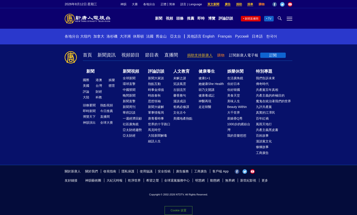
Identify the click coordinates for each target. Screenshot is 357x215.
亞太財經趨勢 (132, 130)
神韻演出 (89, 122)
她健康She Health (211, 84)
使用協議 (146, 171)
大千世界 (233, 112)
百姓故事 (262, 135)
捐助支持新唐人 (200, 55)
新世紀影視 (248, 180)
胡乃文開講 (206, 90)
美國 (86, 85)
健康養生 (207, 71)
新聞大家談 (156, 78)
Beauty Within (237, 107)
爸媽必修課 (181, 107)
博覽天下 (89, 116)
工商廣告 (262, 153)
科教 (99, 97)
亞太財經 (129, 135)
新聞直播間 (251, 18)
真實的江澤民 (265, 112)
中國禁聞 (129, 90)
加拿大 (98, 36)
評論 (86, 91)
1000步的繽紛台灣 (238, 127)
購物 (262, 4)
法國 (149, 36)
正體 (163, 4)
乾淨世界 (134, 180)
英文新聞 (213, 4)
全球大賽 (106, 122)
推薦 (190, 18)
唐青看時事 (156, 118)
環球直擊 (129, 84)
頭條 (180, 18)
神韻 (123, 4)
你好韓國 (233, 90)
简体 (172, 4)
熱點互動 (154, 84)
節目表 (152, 54)
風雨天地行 (264, 124)
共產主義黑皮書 (267, 130)
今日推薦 (106, 111)
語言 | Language (191, 4)
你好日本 (233, 84)
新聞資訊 (106, 54)
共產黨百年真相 (267, 90)
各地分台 (149, 4)
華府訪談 (129, 112)
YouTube (290, 4)
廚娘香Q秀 (234, 118)
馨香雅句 (179, 95)
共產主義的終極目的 (270, 95)
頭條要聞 (89, 105)
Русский (242, 36)
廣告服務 (182, 171)
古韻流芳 (179, 90)
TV (269, 18)
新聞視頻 (131, 71)
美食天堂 (233, 95)
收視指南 (109, 171)
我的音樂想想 (236, 135)
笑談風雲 (179, 84)
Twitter (282, 4)
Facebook (274, 4)
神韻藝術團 (93, 180)
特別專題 (264, 71)
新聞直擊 (129, 101)
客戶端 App (220, 171)
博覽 (211, 18)
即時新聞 (89, 111)
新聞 (158, 18)
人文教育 (181, 71)
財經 (99, 91)
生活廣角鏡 (235, 78)
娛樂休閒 (235, 71)
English (208, 36)
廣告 (228, 4)
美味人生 (233, 101)
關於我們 (91, 171)
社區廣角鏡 (131, 124)
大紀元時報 (114, 180)
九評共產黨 (264, 107)
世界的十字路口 (159, 124)
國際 (86, 80)
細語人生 (154, 141)
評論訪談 (226, 18)
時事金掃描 (156, 90)
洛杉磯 (112, 36)
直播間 (171, 54)
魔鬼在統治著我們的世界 (273, 101)
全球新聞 (129, 78)
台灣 (99, 85)
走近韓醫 (205, 107)
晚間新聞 (129, 95)
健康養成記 (206, 95)
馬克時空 (154, 130)
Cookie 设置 (178, 210)
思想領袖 (154, 101)
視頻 (169, 18)
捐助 (239, 4)
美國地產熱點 (182, 118)
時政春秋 (154, 95)
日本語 (257, 36)
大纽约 (85, 36)
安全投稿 (164, 171)
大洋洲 (125, 36)
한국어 (271, 36)
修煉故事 (262, 147)
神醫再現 (205, 101)
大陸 (86, 97)
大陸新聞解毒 (157, 135)
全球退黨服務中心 (177, 180)
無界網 (230, 180)
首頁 (87, 54)
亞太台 (175, 36)
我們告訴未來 (265, 78)
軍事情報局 (156, 112)
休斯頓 (138, 36)
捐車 (250, 4)
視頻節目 (130, 54)
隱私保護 (128, 171)
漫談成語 (179, 101)
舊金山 (161, 36)
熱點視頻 (106, 105)
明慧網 (200, 180)
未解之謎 (179, 78)
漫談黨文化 (264, 141)
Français (225, 36)
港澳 (99, 80)
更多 (265, 180)
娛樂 (112, 80)
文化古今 (179, 112)
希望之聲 (152, 180)
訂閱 (273, 55)
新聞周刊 (129, 107)
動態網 (215, 180)
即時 (201, 18)
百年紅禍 (262, 118)
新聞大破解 (156, 107)
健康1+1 (204, 78)
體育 (112, 85)
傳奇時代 (262, 84)
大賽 (135, 4)
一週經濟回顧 (132, 118)
